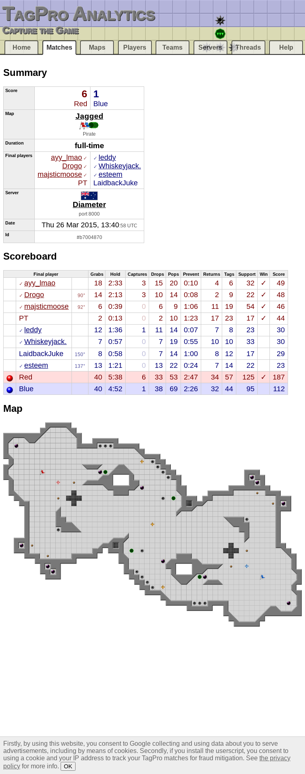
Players (134, 47)
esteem (110, 174)
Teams (172, 47)
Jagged (89, 115)
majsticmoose (60, 174)
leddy (107, 157)
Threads (248, 47)
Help (286, 47)
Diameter (89, 204)
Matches (59, 47)
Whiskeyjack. (120, 166)
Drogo (72, 166)
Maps (97, 47)
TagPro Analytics (78, 13)
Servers (210, 47)
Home (22, 47)
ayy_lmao (66, 157)
